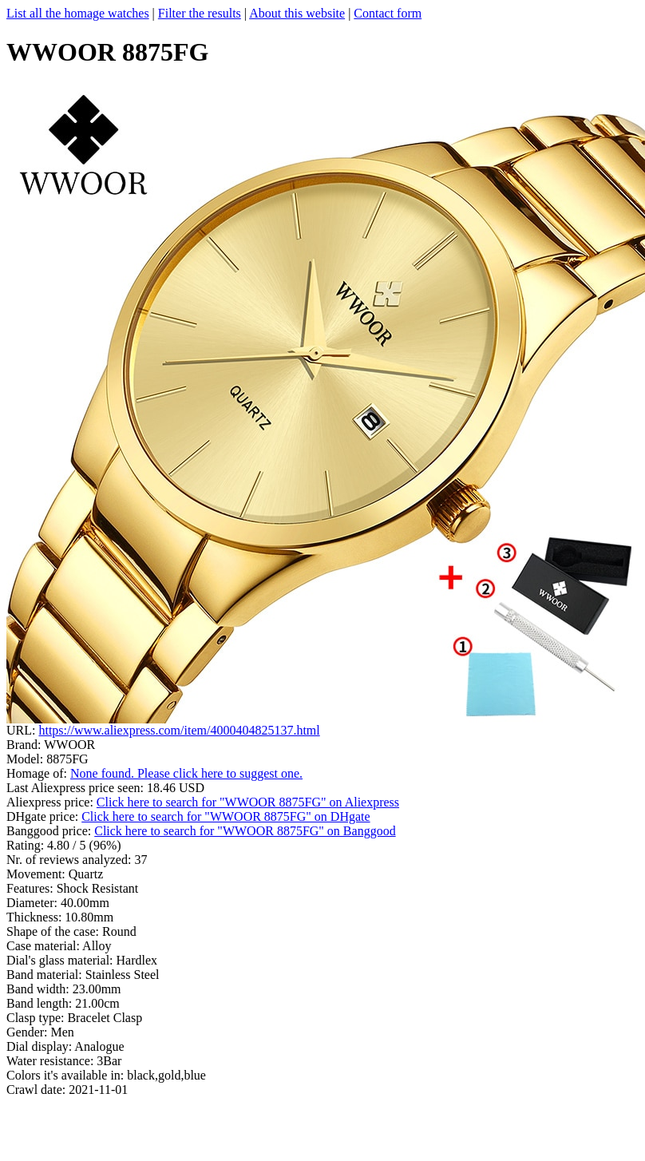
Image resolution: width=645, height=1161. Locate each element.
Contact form (387, 13)
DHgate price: (43, 816)
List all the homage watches (77, 13)
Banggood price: (50, 831)
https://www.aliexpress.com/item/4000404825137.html (178, 730)
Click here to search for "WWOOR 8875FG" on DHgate (225, 816)
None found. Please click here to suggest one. (186, 773)
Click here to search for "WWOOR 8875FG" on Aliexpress (248, 802)
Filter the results (199, 13)
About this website (297, 13)
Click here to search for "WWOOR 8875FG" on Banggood (244, 831)
